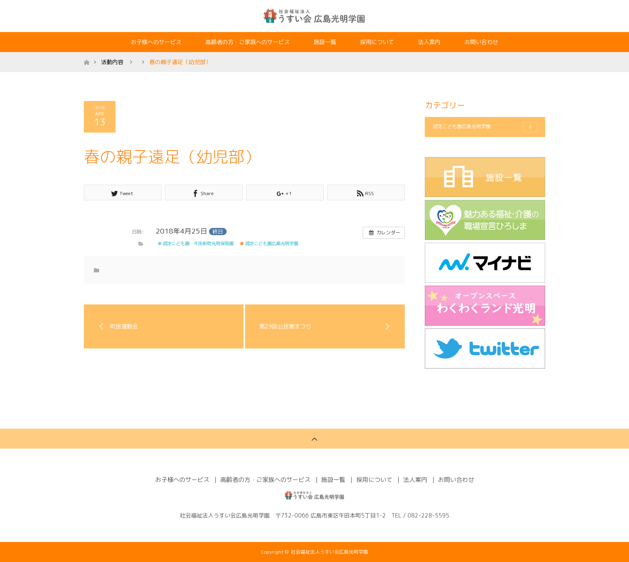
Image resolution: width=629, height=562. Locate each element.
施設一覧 (325, 42)
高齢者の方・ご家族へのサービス (247, 42)
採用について (377, 42)
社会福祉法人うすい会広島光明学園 (329, 551)
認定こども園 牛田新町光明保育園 (195, 243)
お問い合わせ (481, 42)
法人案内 (429, 42)
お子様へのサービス (156, 42)
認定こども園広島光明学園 (269, 243)
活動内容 (112, 62)
